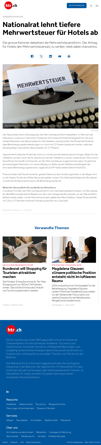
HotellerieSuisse (56, 436)
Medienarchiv (28, 436)
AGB (21, 442)
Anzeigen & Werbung (60, 432)
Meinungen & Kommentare (20, 408)
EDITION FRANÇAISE (76, 5)
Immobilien (36, 420)
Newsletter (22, 420)
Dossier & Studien (46, 408)
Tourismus (40, 404)
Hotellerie (11, 404)
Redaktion (41, 432)
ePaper (10, 420)
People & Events (57, 404)
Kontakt (42, 436)
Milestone (65, 420)
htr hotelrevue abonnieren (20, 432)
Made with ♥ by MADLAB (92, 442)
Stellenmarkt (51, 420)
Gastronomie (26, 404)
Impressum (14, 442)
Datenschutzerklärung (33, 442)
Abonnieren (12, 436)
